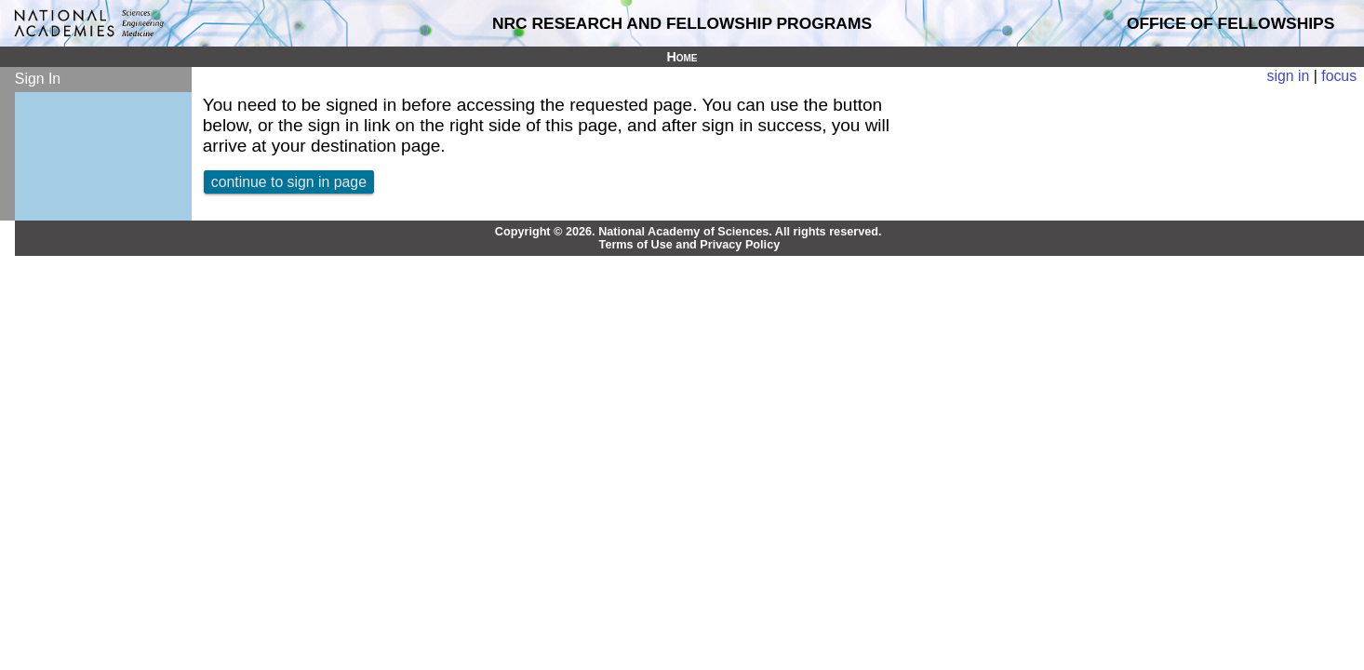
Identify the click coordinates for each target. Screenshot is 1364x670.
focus (1339, 76)
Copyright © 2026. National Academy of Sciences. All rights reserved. (688, 231)
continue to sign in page (289, 182)
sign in (1288, 76)
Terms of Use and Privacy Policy (690, 244)
